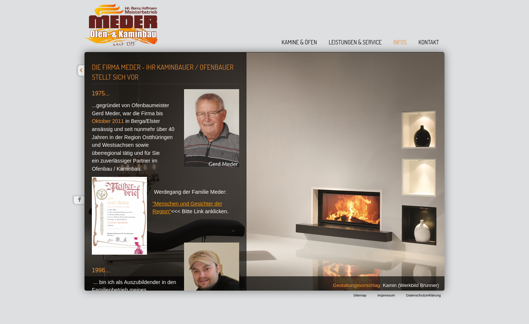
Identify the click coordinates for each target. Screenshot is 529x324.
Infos (400, 42)
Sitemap (360, 295)
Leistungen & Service (355, 42)
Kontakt (428, 42)
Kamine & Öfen (299, 42)
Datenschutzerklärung (423, 295)
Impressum (386, 295)
